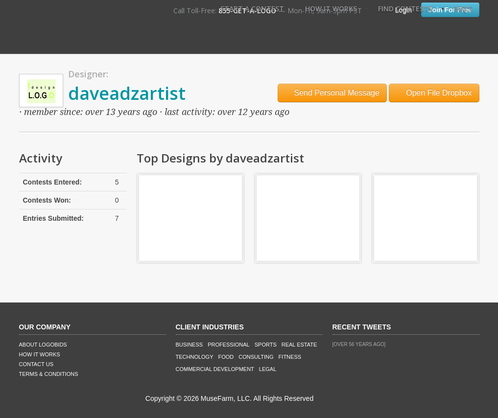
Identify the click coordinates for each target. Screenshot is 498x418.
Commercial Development (215, 369)
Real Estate (299, 345)
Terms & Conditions (48, 374)
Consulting (255, 357)
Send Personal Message (332, 93)
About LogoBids (43, 345)
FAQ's (462, 8)
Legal (267, 369)
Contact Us (36, 364)
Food (226, 357)
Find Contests (405, 8)
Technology (194, 357)
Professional (229, 345)
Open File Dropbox (434, 93)
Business (189, 345)
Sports (266, 345)
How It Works (331, 8)
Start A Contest (252, 8)
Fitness (290, 357)
